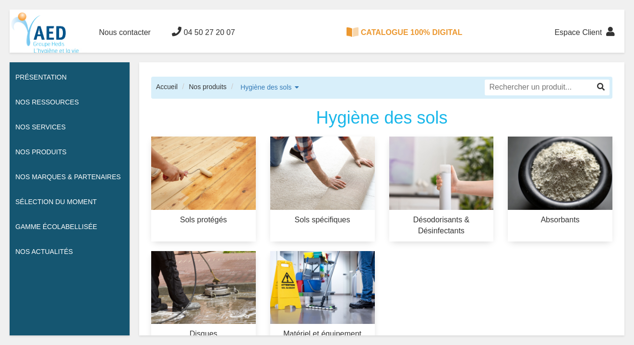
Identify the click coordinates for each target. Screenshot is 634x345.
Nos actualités (44, 251)
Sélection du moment (56, 202)
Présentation (41, 77)
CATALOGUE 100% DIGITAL (405, 32)
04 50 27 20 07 (203, 31)
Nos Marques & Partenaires (68, 177)
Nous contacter (125, 32)
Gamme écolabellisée (56, 226)
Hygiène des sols (266, 87)
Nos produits (208, 87)
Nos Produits (41, 152)
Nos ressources (47, 102)
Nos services (40, 127)
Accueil (167, 87)
